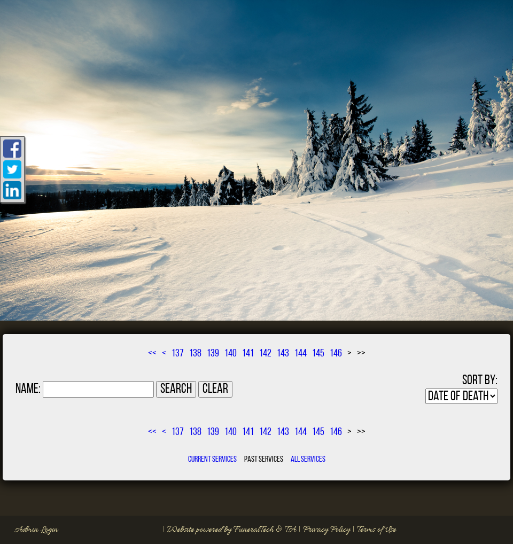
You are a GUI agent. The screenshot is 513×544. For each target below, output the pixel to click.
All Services (308, 459)
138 (195, 353)
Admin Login (36, 529)
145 (318, 353)
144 (300, 353)
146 (336, 353)
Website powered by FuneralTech (220, 529)
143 (283, 353)
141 (248, 353)
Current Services (212, 459)
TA (290, 529)
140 (230, 353)
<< (152, 353)
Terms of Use (376, 529)
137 (178, 353)
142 (265, 353)
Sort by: (480, 380)
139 (213, 353)
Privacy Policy (326, 529)
